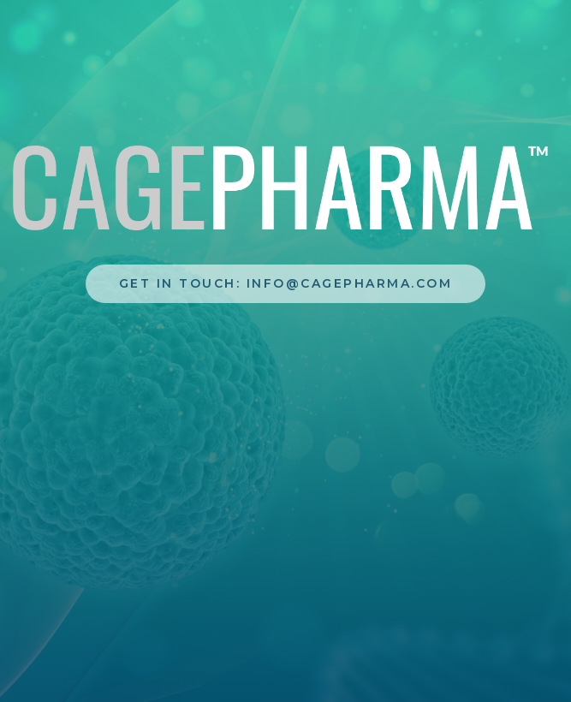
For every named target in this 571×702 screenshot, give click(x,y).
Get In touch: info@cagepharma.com (286, 283)
